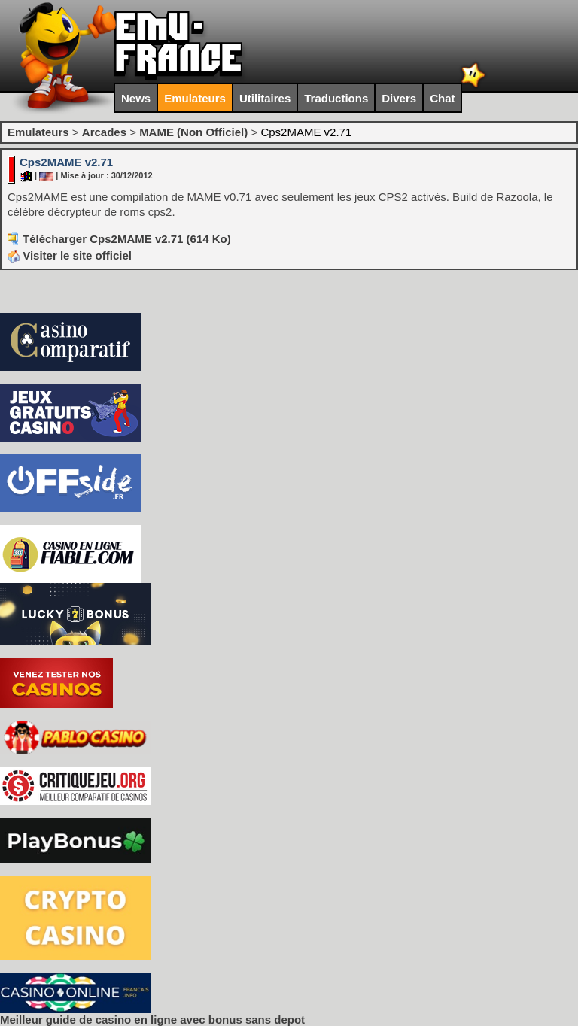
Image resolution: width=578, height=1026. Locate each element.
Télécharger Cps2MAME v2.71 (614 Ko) (127, 238)
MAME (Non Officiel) (193, 132)
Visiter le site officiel (70, 255)
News (136, 98)
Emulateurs (195, 98)
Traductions (336, 98)
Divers (399, 98)
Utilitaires (265, 98)
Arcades (104, 132)
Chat (442, 98)
